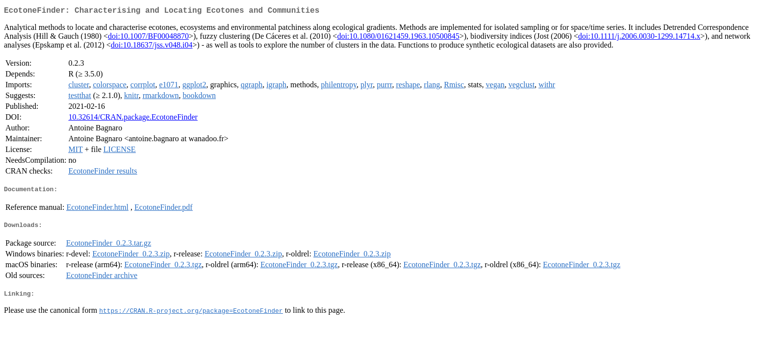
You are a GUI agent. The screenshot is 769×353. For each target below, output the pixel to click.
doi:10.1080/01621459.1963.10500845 (398, 38)
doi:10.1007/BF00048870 (148, 38)
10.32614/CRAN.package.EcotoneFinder (133, 119)
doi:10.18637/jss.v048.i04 (152, 47)
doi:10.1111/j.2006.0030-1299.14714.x (639, 38)
